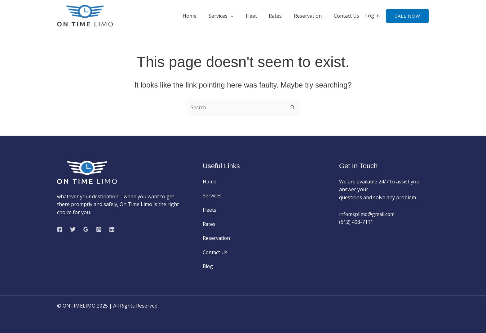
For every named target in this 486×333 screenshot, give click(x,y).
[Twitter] (73, 229)
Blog (208, 266)
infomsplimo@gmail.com (368, 214)
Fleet (258, 15)
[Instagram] (99, 229)
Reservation (311, 15)
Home (201, 15)
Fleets (209, 209)
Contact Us (347, 15)
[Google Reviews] (86, 229)
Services (227, 15)
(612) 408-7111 (356, 221)
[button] (407, 16)
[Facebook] (60, 229)
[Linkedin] (112, 229)
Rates (280, 15)
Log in (372, 15)
